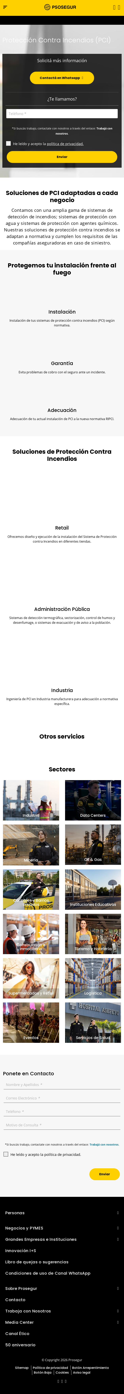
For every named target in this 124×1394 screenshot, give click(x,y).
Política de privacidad (50, 1367)
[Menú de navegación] (5, 7)
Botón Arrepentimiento (90, 1367)
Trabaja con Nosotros (28, 1311)
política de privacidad (65, 143)
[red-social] (58, 1381)
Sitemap (22, 1367)
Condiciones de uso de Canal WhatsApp (48, 1273)
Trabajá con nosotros (104, 1144)
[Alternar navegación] (113, 7)
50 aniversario (20, 1345)
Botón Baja (42, 1372)
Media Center (19, 1322)
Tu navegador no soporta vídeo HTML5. (62, 20)
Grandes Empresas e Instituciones (41, 1239)
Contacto (15, 1300)
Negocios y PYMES (24, 1228)
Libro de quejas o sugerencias (37, 1262)
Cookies (62, 1372)
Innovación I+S (20, 1250)
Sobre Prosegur (21, 1288)
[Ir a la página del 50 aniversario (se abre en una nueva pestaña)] (62, 20)
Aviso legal (81, 1372)
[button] (118, 7)
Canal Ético (17, 1333)
